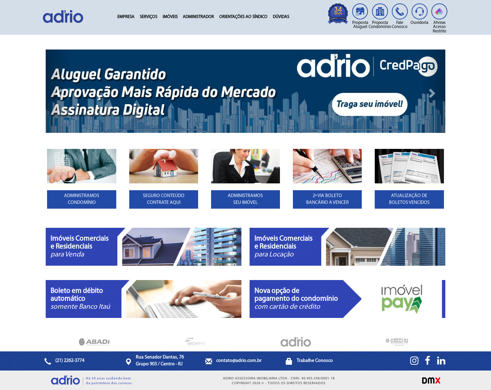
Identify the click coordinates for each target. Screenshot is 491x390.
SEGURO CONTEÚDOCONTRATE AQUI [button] (163, 199)
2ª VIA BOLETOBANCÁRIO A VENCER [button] (327, 199)
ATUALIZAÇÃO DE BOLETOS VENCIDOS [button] (409, 199)
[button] (58, 91)
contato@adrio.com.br (239, 360)
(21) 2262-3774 (69, 360)
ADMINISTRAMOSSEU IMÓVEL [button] (245, 199)
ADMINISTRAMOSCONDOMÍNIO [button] (81, 199)
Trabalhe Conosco (315, 360)
